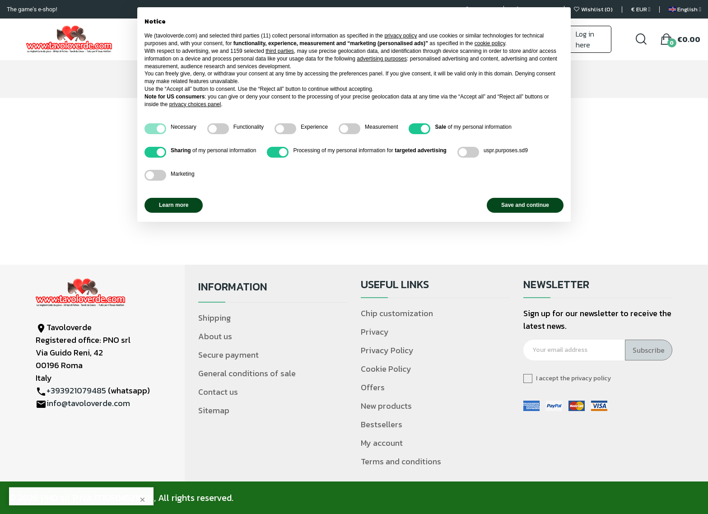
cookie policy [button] (490, 43)
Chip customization (397, 313)
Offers (373, 387)
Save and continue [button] (525, 205)
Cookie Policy (386, 369)
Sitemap (213, 410)
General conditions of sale (247, 373)
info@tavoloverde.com (88, 403)
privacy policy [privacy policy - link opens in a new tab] (400, 36)
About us (215, 336)
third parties (280, 51)
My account (382, 443)
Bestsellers (381, 424)
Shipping (214, 318)
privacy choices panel (195, 104)
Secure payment (228, 355)
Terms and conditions (401, 461)
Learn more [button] (173, 205)
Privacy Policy (387, 350)
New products (386, 406)
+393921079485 (76, 390)
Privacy (375, 332)
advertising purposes (382, 59)
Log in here (585, 39)
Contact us (218, 392)
